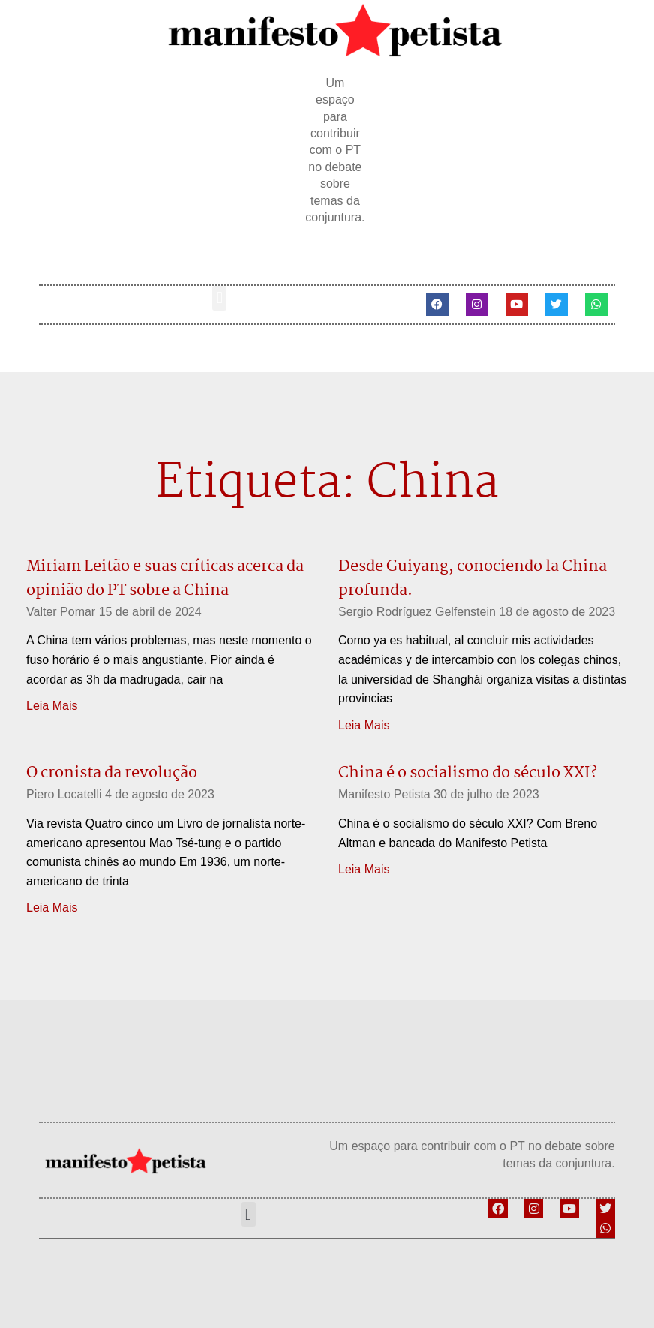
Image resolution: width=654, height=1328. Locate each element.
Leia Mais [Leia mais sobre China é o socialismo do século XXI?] (363, 869)
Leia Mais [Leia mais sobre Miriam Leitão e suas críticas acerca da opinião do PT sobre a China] (51, 705)
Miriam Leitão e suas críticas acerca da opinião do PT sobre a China (165, 578)
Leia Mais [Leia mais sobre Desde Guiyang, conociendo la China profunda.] (363, 725)
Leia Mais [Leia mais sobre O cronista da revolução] (51, 907)
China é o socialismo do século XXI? (467, 773)
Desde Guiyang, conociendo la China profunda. (472, 578)
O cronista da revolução (111, 773)
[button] (219, 298)
